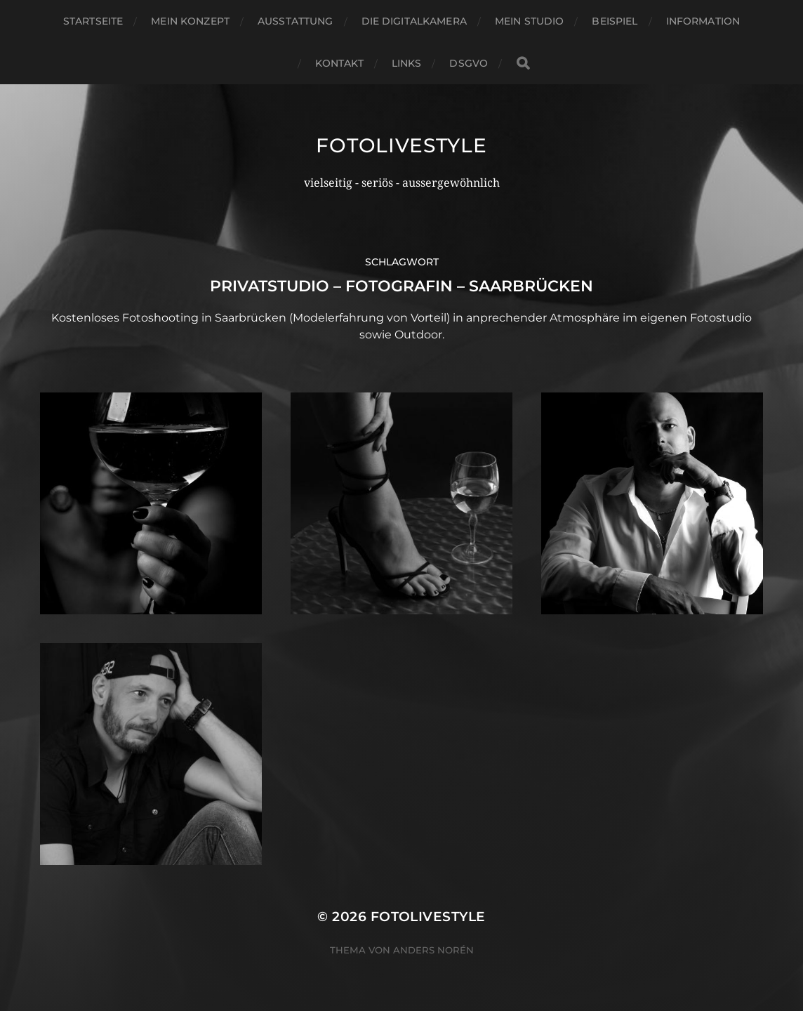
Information (703, 21)
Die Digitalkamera (414, 21)
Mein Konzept (190, 21)
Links (407, 63)
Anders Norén (433, 950)
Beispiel (614, 21)
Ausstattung (295, 21)
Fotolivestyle (401, 145)
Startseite (93, 21)
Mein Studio (529, 21)
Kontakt (339, 63)
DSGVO (468, 63)
